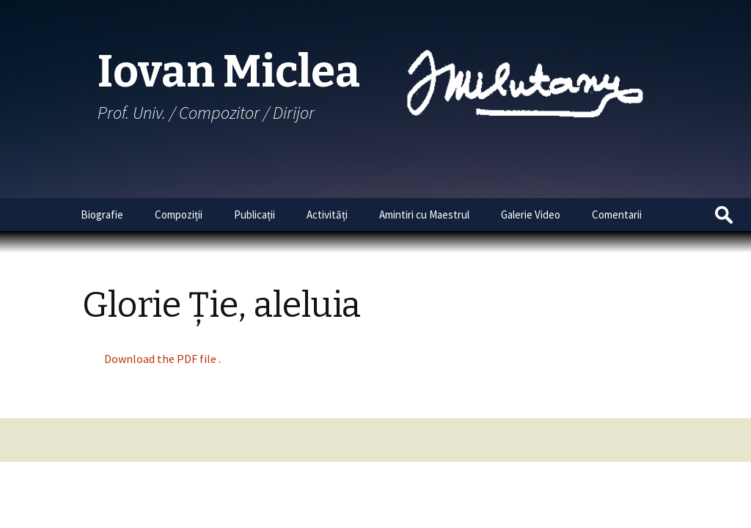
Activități (327, 214)
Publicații (254, 214)
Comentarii (617, 214)
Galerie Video (530, 214)
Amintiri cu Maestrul (424, 214)
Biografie (102, 214)
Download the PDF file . (162, 358)
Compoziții (178, 214)
